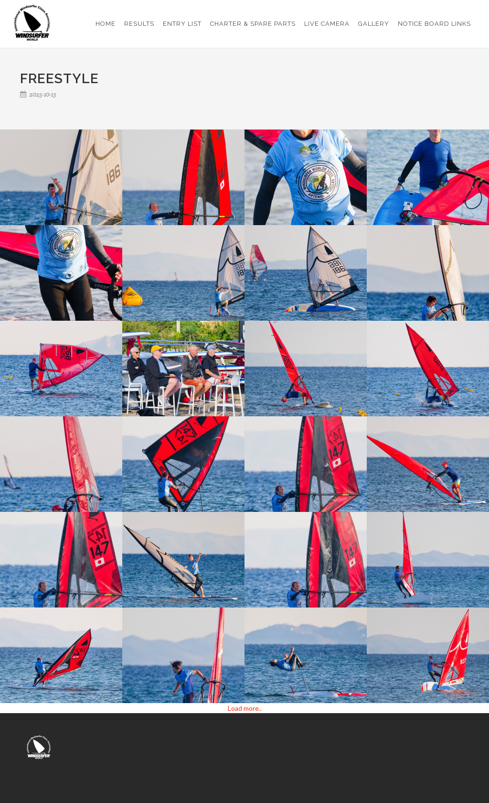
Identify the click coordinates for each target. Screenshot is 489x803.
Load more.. (245, 708)
